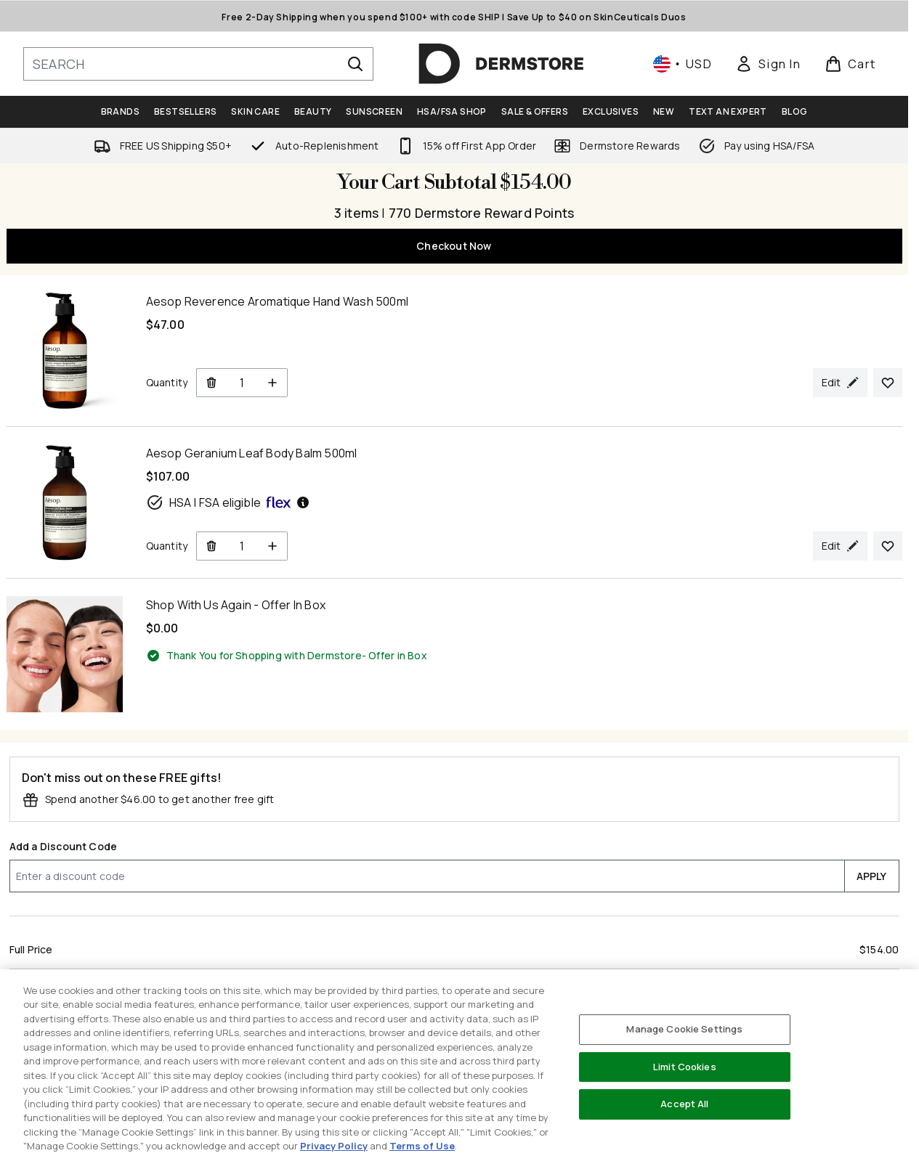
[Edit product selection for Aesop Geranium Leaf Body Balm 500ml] (840, 546)
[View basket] (850, 63)
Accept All (684, 1103)
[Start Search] (355, 64)
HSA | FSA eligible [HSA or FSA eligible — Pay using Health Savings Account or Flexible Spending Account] (228, 502)
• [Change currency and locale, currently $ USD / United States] (682, 64)
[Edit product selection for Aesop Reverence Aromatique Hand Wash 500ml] (840, 382)
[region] (459, 1065)
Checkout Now (453, 246)
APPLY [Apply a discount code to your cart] (872, 876)
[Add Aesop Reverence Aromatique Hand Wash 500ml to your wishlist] (887, 382)
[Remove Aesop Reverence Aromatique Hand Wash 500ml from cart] (211, 382)
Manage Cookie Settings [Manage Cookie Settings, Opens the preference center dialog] (684, 1028)
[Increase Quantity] (273, 382)
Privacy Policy (334, 1145)
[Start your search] (198, 64)
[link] (767, 63)
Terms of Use (422, 1145)
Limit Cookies (684, 1066)
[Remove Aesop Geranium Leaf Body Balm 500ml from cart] (211, 546)
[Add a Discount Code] (426, 876)
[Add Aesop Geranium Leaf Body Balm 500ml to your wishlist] (887, 546)
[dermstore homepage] (501, 64)
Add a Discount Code (63, 846)
